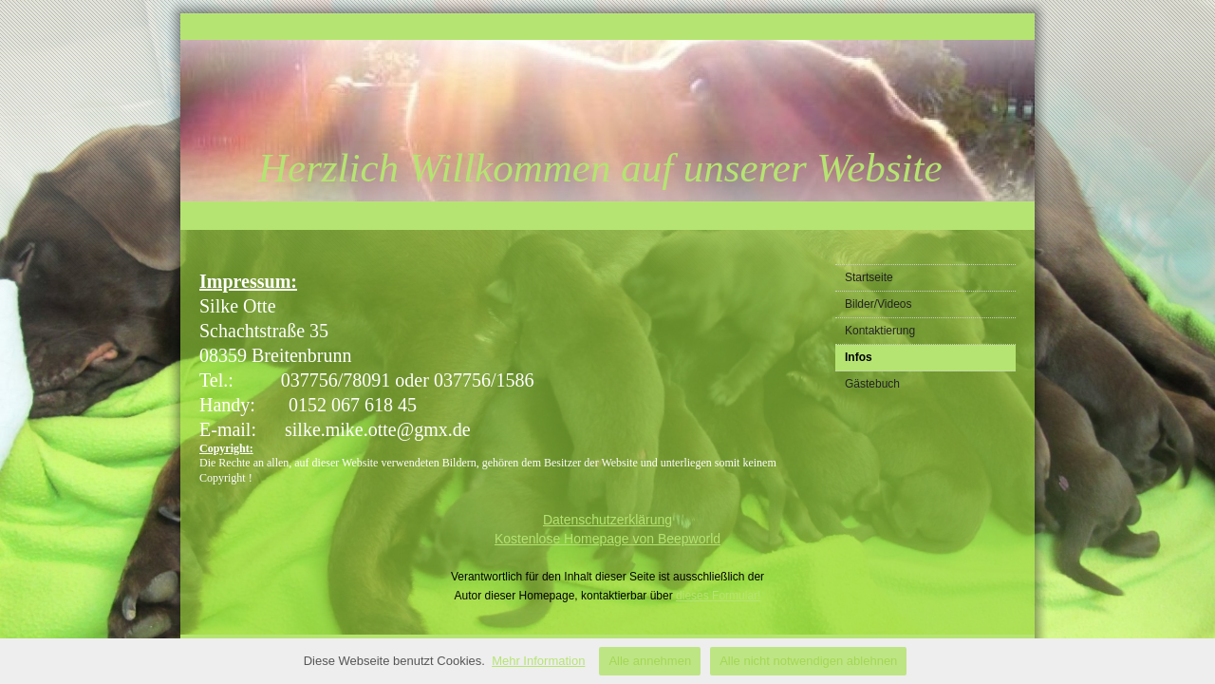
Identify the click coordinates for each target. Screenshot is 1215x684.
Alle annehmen (649, 661)
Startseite (869, 277)
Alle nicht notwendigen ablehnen (808, 661)
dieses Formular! (718, 595)
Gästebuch (872, 383)
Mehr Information (538, 661)
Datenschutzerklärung (607, 519)
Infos (858, 357)
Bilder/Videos (878, 304)
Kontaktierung (880, 330)
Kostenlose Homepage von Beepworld (607, 538)
